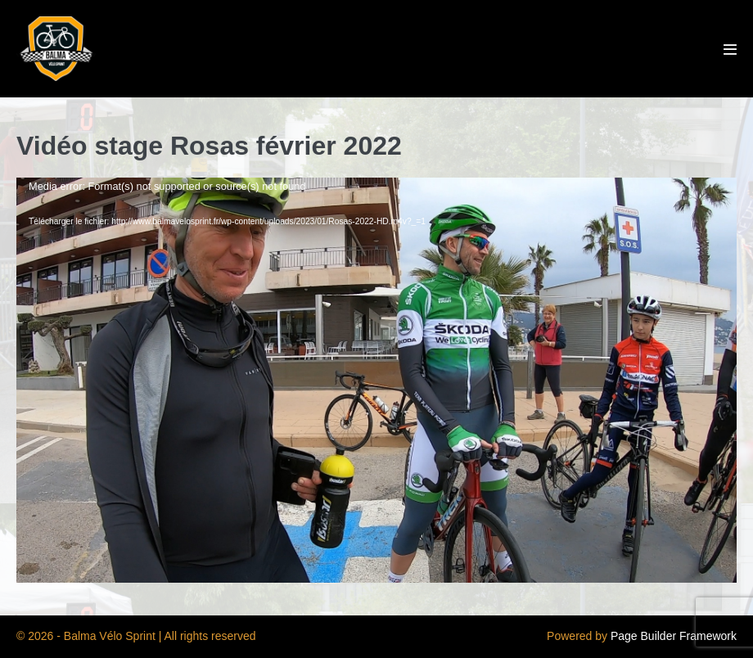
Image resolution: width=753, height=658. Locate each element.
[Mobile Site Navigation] (730, 49)
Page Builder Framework (674, 635)
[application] (376, 380)
